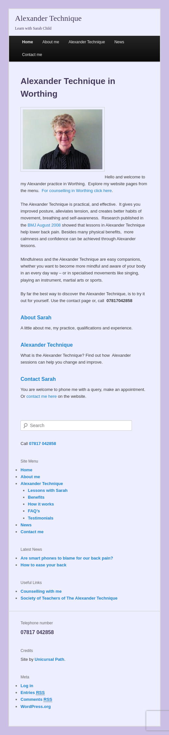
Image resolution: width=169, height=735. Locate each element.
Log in (26, 685)
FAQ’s (34, 510)
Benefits (36, 497)
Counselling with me (40, 591)
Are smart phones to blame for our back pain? (66, 558)
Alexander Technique (48, 18)
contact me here (41, 396)
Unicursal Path (49, 659)
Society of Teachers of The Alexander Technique (68, 598)
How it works (41, 504)
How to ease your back (43, 564)
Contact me (32, 54)
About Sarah (35, 317)
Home (27, 42)
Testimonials (41, 518)
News (119, 42)
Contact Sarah (38, 379)
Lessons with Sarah (48, 490)
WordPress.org (35, 706)
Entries (32, 692)
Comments (36, 699)
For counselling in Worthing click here (77, 190)
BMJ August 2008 (44, 225)
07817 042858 (42, 443)
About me (50, 42)
